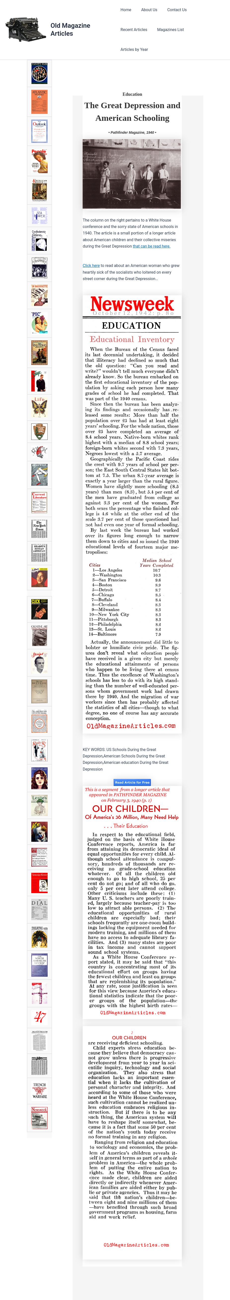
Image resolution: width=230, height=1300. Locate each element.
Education (132, 74)
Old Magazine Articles (71, 19)
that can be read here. (152, 238)
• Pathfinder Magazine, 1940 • (132, 125)
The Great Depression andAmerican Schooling (132, 97)
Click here (91, 258)
